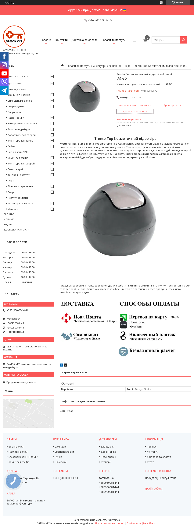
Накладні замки (17, 89)
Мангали (13, 209)
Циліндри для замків (20, 100)
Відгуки (8, 224)
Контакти (61, 40)
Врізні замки (15, 83)
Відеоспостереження (20, 186)
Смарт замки (15, 112)
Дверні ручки (16, 106)
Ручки (58, 456)
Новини (9, 219)
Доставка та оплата (84, 40)
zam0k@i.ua (13, 318)
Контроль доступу (19, 175)
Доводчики (107, 446)
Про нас (9, 214)
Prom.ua (115, 520)
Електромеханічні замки (22, 123)
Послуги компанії (18, 197)
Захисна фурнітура (19, 129)
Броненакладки (64, 451)
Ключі (11, 180)
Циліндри (60, 446)
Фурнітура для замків (21, 140)
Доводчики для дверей (22, 135)
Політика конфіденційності (142, 523)
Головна (46, 40)
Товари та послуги (113, 40)
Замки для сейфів (18, 158)
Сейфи (11, 146)
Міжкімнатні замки (19, 95)
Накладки (60, 462)
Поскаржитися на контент (109, 523)
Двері (11, 192)
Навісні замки (16, 117)
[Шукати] (183, 40)
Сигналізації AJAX (18, 152)
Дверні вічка (108, 451)
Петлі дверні (15, 169)
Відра (127, 66)
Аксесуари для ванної (107, 66)
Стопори (106, 462)
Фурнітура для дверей (21, 163)
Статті (150, 462)
